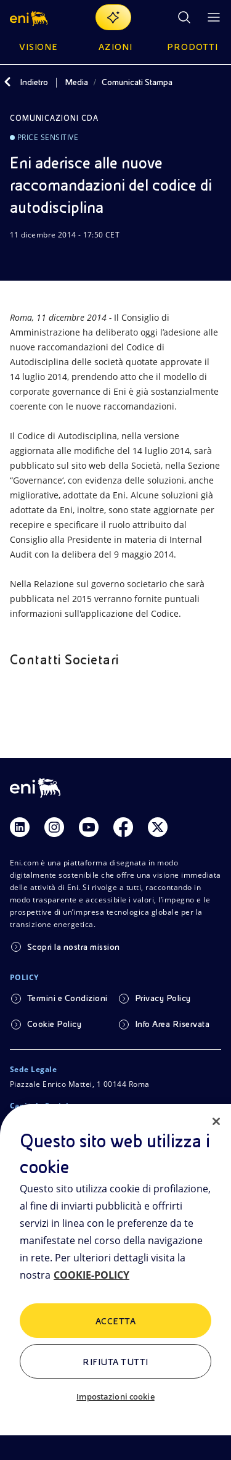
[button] (30, 17)
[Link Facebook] (123, 827)
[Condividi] (46, 258)
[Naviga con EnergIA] (113, 17)
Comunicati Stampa (137, 82)
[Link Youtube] (89, 827)
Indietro (34, 82)
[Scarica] (17, 258)
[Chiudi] (216, 1121)
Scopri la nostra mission (73, 947)
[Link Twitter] (158, 827)
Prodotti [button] (192, 47)
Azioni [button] (115, 47)
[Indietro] (7, 82)
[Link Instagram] (54, 827)
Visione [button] (39, 47)
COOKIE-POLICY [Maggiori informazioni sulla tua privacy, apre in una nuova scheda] (91, 1275)
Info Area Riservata (172, 1024)
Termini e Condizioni (67, 998)
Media (76, 82)
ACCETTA (115, 1321)
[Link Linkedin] (20, 827)
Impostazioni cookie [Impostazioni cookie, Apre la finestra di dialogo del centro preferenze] (115, 1396)
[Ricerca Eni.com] (184, 17)
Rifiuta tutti (115, 1362)
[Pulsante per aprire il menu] (213, 17)
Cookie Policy (54, 1024)
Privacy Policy (163, 998)
